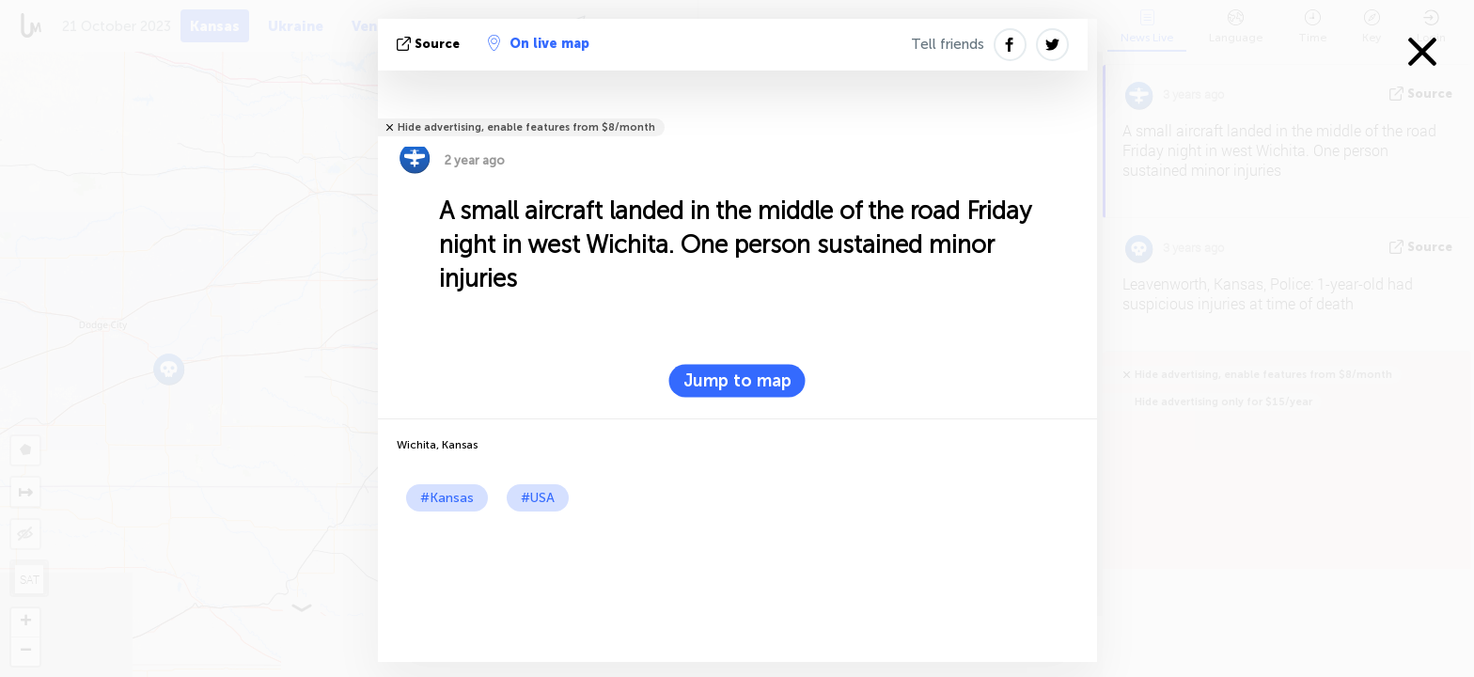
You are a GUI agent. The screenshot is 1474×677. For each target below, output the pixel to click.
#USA (538, 498)
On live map (538, 43)
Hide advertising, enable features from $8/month (526, 127)
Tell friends (947, 44)
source (430, 44)
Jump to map (737, 380)
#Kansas (447, 498)
